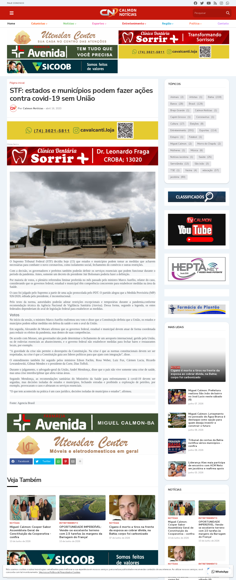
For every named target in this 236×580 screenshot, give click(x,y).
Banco (176, 104)
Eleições (196, 124)
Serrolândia (179, 163)
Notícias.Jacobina (181, 157)
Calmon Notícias (206, 110)
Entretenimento (182, 130)
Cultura (177, 124)
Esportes (208, 130)
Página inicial (17, 83)
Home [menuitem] (11, 23)
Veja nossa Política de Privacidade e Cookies (59, 572)
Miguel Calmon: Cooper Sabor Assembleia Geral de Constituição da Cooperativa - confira (30, 532)
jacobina (177, 177)
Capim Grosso (180, 117)
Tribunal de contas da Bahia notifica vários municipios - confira (205, 443)
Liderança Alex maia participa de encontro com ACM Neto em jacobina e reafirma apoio (206, 465)
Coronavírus (205, 117)
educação (211, 170)
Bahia (214, 97)
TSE (175, 170)
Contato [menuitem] (223, 23)
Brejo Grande (179, 110)
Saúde (205, 157)
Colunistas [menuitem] (38, 23)
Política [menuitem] (194, 23)
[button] (11, 13)
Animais (176, 97)
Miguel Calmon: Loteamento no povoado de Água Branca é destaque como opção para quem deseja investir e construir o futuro (206, 420)
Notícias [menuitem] (68, 23)
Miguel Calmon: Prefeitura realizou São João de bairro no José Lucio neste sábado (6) (205, 395)
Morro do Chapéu (209, 143)
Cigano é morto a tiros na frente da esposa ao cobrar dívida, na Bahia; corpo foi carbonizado (131, 530)
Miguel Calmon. (181, 143)
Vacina (191, 170)
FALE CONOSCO (15, 3)
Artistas (195, 97)
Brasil (196, 104)
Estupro (176, 137)
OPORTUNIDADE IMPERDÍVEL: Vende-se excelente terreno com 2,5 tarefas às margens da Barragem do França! (80, 532)
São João (202, 163)
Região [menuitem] (166, 23)
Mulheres (177, 150)
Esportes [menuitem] (98, 23)
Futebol (195, 137)
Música (197, 150)
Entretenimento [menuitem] (133, 23)
